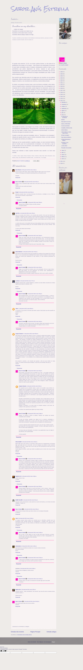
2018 (61, 88)
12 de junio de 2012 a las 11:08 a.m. (26, 518)
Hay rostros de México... (66, 137)
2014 (61, 96)
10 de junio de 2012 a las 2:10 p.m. (29, 169)
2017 (61, 90)
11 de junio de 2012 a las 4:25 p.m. (31, 509)
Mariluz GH (18, 589)
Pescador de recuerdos (66, 147)
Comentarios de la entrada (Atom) (24, 634)
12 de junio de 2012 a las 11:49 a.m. (29, 546)
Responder (18, 177)
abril (63, 152)
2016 (61, 92)
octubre (63, 106)
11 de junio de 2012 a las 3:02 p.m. (34, 458)
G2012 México (64, 129)
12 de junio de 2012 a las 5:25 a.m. (34, 386)
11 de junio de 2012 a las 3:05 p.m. (34, 486)
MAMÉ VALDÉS (19, 499)
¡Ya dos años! (64, 145)
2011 (61, 161)
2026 (61, 71)
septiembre (64, 108)
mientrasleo (18, 546)
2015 (61, 94)
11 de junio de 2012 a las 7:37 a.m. (27, 280)
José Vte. (18, 213)
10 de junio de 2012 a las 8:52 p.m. (26, 192)
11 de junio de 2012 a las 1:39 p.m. (29, 476)
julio (63, 112)
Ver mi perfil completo (63, 65)
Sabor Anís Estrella (40, 8)
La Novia (18, 280)
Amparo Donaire (19, 333)
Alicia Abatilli (19, 441)
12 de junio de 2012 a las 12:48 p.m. (28, 568)
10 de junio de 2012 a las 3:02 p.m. (31, 181)
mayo (63, 150)
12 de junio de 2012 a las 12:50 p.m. (35, 532)
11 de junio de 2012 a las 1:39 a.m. (27, 213)
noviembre (64, 104)
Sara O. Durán (19, 181)
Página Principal (35, 631)
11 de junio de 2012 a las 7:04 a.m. (30, 251)
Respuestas (19, 200)
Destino (63, 119)
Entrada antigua (51, 631)
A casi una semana (65, 125)
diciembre (64, 102)
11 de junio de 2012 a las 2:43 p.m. (34, 267)
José (17, 518)
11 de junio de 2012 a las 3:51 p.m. (30, 499)
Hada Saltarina (19, 251)
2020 (61, 84)
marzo (63, 154)
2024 (61, 75)
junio (63, 114)
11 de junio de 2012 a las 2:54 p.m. (34, 370)
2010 (61, 163)
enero (63, 158)
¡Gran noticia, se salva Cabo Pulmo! (66, 132)
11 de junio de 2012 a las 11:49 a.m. (29, 441)
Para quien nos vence (66, 121)
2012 (61, 100)
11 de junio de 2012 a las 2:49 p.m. (34, 321)
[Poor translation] (5, 651)
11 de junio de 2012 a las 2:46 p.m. (34, 293)
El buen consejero (65, 135)
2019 (61, 86)
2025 (61, 73)
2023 (61, 77)
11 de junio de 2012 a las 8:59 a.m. (25, 308)
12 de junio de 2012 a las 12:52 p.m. (35, 557)
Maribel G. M (18, 476)
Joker (17, 308)
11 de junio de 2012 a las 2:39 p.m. (34, 235)
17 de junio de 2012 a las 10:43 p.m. (31, 601)
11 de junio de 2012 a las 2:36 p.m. (34, 202)
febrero (63, 156)
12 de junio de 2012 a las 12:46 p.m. (35, 413)
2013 (61, 98)
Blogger (53, 641)
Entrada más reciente (17, 631)
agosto (63, 110)
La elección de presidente (64, 117)
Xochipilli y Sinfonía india (66, 127)
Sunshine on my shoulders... (64, 143)
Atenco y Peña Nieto (65, 123)
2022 (61, 80)
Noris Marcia (18, 169)
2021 (61, 82)
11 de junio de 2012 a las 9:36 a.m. (30, 333)
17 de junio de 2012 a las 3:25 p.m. (28, 589)
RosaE (17, 192)
